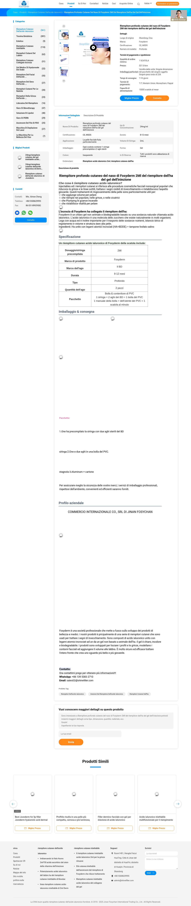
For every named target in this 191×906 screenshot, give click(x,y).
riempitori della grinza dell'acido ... (30, 97)
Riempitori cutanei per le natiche (30, 90)
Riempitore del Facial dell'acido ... (30, 76)
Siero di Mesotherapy (30, 108)
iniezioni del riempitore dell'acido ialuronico (106, 694)
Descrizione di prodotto (94, 115)
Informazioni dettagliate (69, 115)
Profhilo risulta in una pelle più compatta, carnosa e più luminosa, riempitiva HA (73, 820)
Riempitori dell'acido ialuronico (72, 694)
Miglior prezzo (132, 98)
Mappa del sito (19, 872)
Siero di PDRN (30, 118)
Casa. (15, 853)
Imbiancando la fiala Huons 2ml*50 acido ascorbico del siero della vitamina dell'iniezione (54, 862)
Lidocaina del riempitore (30, 103)
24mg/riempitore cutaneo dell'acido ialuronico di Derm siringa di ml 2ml (33, 166)
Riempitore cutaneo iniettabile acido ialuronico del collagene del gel (89, 883)
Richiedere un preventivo (167, 4)
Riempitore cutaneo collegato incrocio (30, 61)
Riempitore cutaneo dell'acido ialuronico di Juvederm (34, 176)
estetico (30, 41)
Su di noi (16, 865)
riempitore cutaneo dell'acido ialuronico (30, 30)
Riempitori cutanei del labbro (30, 54)
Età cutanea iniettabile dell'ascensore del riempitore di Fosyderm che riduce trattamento (90, 870)
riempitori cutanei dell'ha (139, 694)
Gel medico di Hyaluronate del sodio (30, 68)
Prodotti (16, 857)
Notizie (16, 869)
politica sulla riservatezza (18, 882)
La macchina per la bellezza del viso (30, 136)
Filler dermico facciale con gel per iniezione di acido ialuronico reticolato (114, 820)
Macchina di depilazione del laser (30, 129)
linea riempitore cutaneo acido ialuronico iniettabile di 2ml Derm (54, 886)
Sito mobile (18, 876)
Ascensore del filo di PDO (30, 123)
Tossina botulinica (30, 36)
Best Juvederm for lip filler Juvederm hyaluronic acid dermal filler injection (31, 820)
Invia (71, 742)
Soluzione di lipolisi (30, 113)
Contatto (30, 220)
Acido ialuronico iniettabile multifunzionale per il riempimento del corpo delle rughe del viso (156, 820)
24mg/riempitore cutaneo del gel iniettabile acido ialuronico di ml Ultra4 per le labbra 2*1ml (34, 157)
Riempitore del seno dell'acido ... (30, 83)
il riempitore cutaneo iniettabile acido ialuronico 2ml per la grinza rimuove (90, 857)
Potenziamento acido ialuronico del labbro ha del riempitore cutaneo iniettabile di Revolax (53, 875)
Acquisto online (126, 3)
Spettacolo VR (19, 861)
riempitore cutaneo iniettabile (30, 47)
